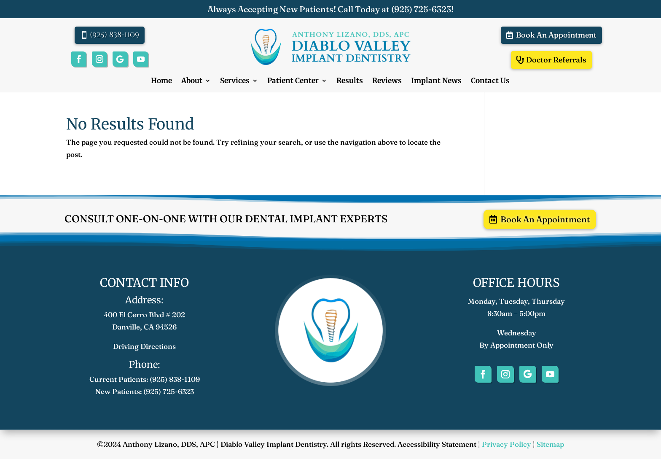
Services (235, 81)
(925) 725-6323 (421, 9)
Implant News (436, 81)
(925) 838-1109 (114, 35)
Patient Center (293, 81)
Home (161, 81)
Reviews (387, 81)
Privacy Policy (506, 444)
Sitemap (550, 444)
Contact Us (490, 81)
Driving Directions (144, 346)
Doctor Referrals (556, 60)
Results (349, 81)
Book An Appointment (556, 35)
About (191, 81)
